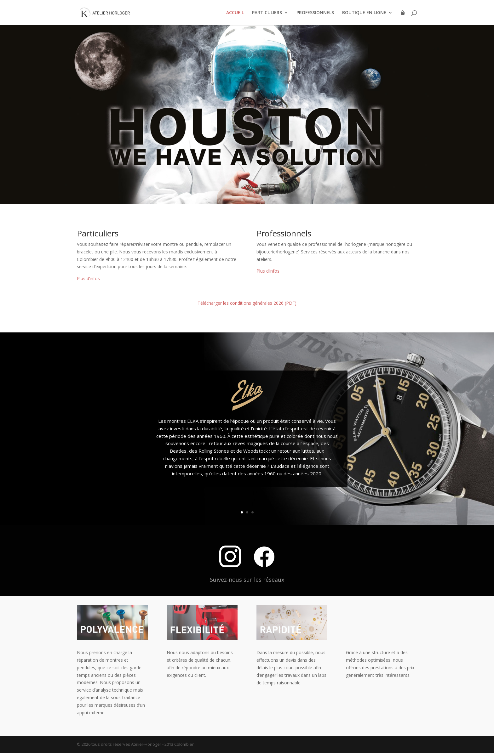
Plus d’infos (88, 278)
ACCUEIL (235, 12)
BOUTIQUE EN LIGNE (364, 12)
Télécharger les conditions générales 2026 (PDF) (247, 303)
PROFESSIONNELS (315, 12)
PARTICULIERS (267, 12)
